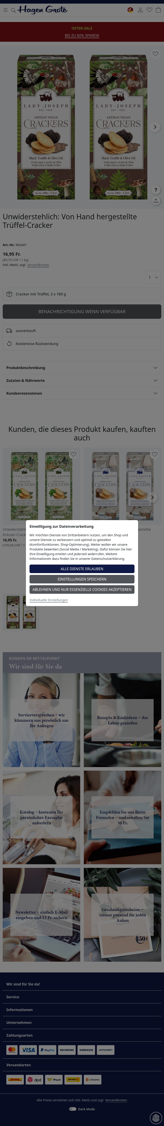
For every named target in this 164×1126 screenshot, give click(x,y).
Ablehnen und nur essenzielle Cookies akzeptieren (82, 589)
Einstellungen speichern (82, 579)
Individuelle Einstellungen (49, 600)
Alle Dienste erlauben (82, 568)
